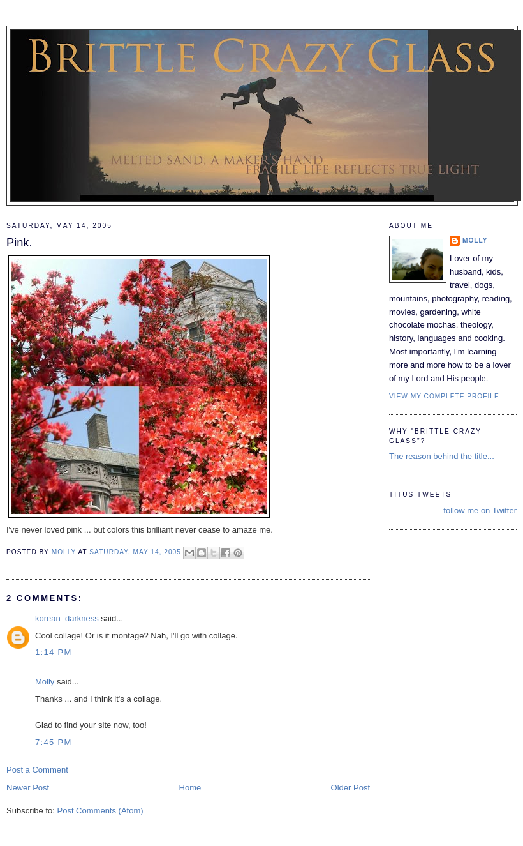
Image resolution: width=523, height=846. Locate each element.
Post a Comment (37, 769)
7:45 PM (53, 742)
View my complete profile (444, 396)
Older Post (350, 787)
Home (190, 787)
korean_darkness (67, 618)
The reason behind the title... (441, 456)
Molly (44, 681)
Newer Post (27, 787)
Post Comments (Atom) (100, 810)
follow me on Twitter (480, 510)
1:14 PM (53, 652)
